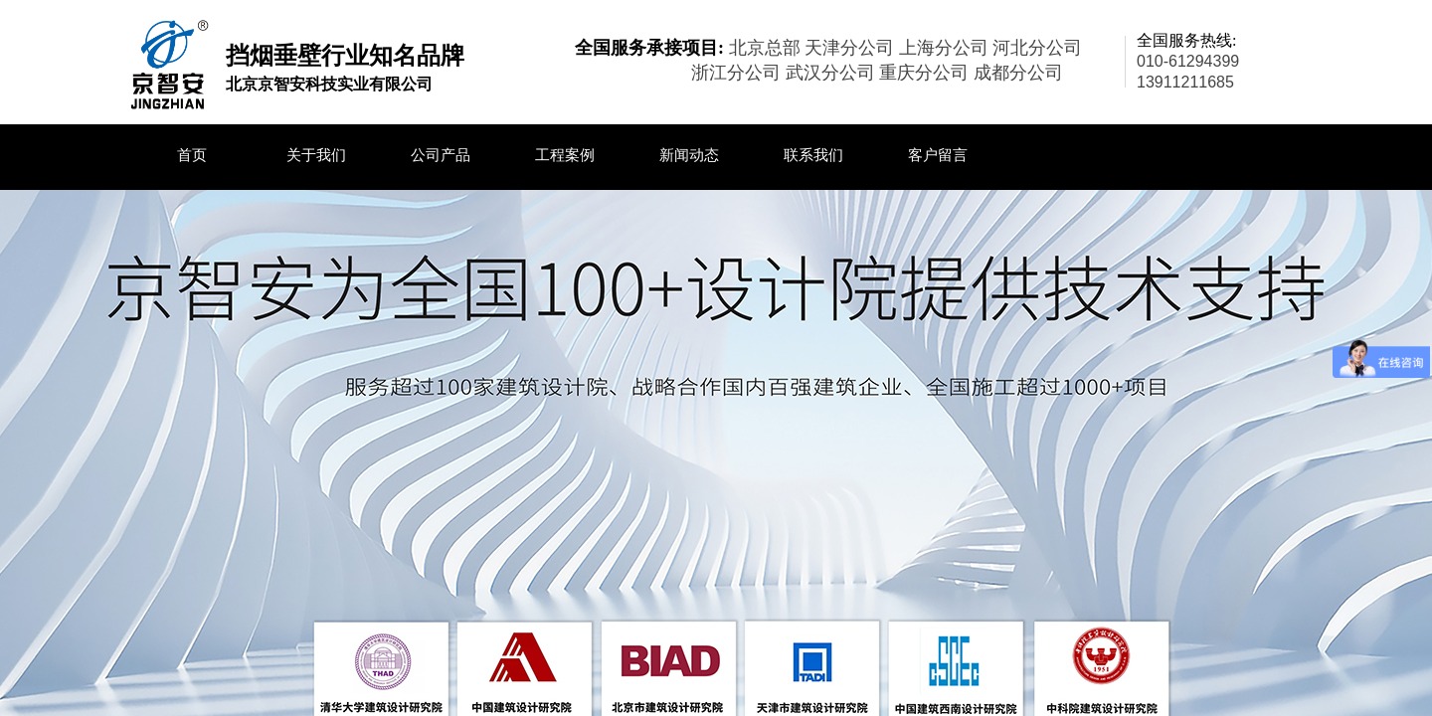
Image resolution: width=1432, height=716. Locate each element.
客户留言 (938, 155)
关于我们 (316, 155)
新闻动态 (689, 155)
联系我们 (813, 155)
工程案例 (565, 155)
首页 (192, 155)
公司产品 (440, 155)
